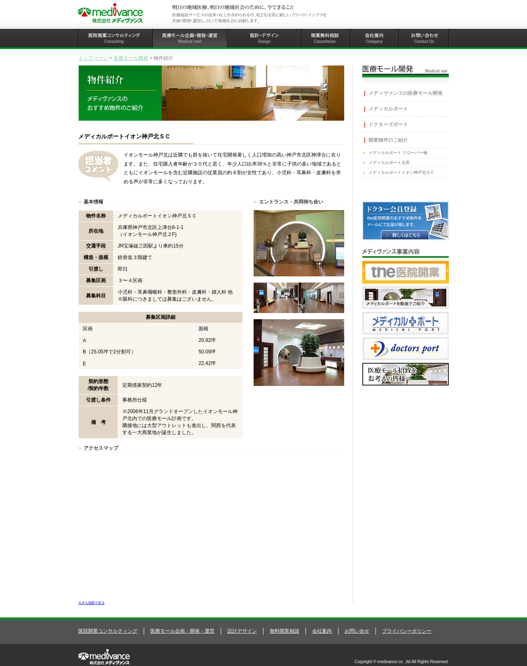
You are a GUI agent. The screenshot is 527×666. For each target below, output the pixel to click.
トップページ (93, 58)
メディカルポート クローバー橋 (397, 152)
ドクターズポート (388, 124)
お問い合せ (357, 631)
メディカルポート (388, 109)
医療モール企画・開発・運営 (182, 631)
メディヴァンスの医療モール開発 (405, 93)
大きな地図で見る (91, 603)
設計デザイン (242, 631)
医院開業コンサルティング (108, 631)
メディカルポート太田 (389, 162)
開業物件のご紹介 (388, 140)
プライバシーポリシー (406, 631)
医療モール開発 (131, 58)
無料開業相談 (284, 631)
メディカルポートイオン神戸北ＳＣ (401, 172)
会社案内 (322, 631)
